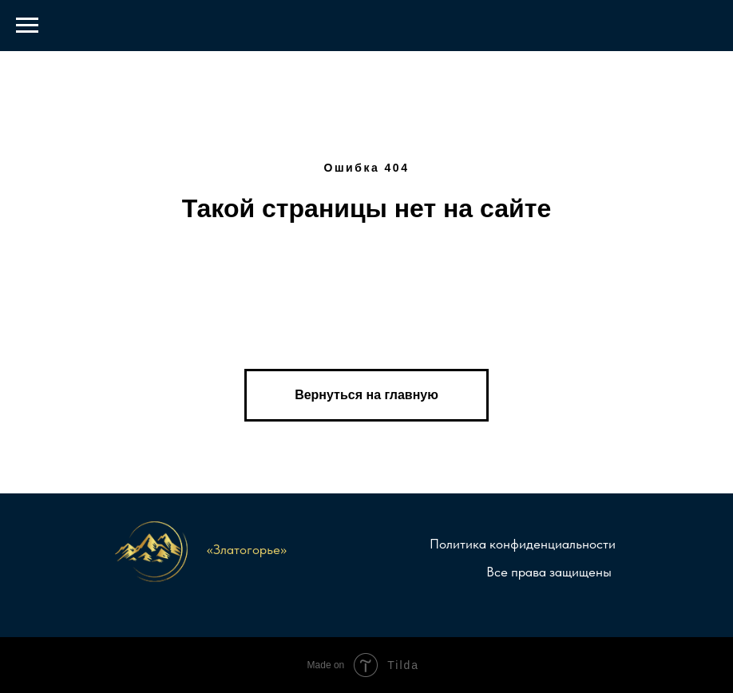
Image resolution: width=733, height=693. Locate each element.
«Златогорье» (247, 549)
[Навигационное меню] (27, 26)
